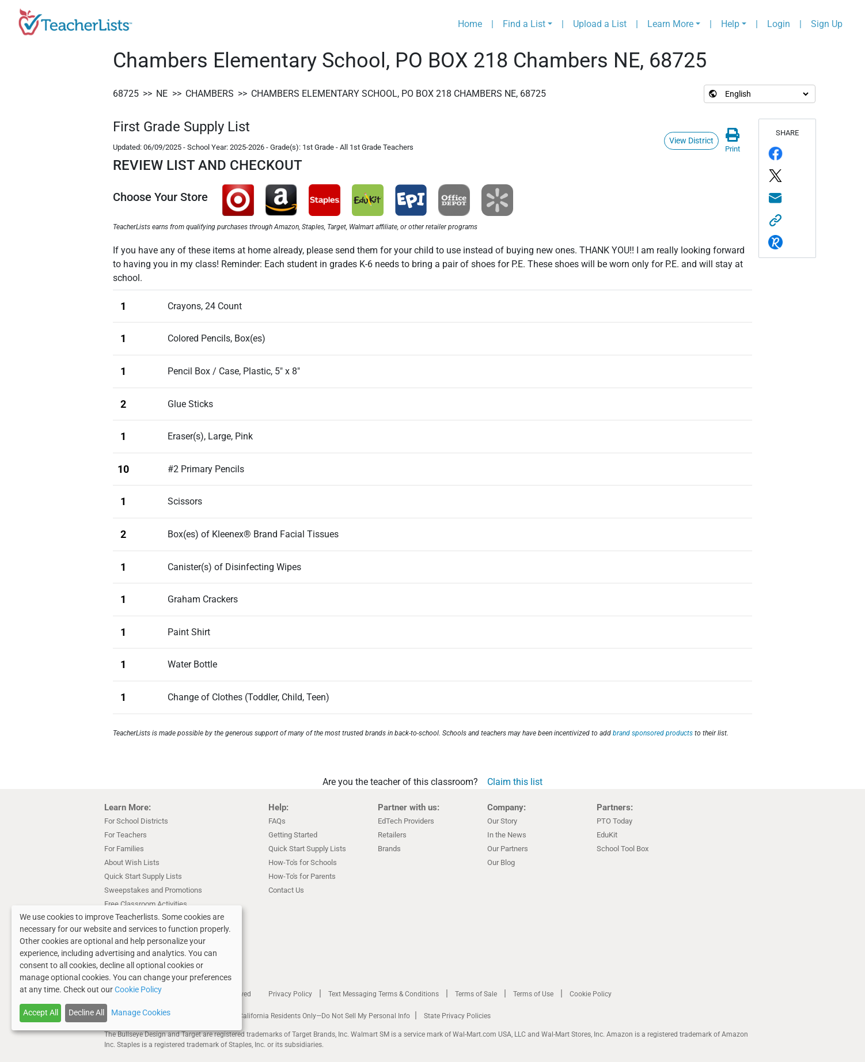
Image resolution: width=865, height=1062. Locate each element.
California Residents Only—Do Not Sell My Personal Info (324, 1016)
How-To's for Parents (302, 876)
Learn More (670, 23)
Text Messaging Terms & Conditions (383, 994)
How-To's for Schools (302, 862)
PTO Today (614, 821)
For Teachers (125, 834)
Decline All (86, 1012)
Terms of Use (533, 994)
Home (470, 23)
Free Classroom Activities (145, 904)
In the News (506, 834)
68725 (126, 93)
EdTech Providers (406, 821)
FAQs (277, 821)
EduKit (607, 834)
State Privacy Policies (457, 1016)
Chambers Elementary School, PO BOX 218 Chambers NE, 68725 (398, 93)
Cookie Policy (591, 994)
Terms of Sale (476, 994)
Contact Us (286, 890)
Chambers (209, 93)
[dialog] (127, 967)
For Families (124, 848)
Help (730, 23)
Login (778, 23)
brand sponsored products (653, 733)
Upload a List (600, 23)
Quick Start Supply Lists (143, 876)
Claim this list (514, 781)
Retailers (392, 834)
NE (162, 93)
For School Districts (136, 821)
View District (691, 140)
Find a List (524, 23)
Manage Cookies (140, 1012)
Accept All (40, 1012)
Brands (389, 848)
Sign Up (827, 23)
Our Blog (501, 862)
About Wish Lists (132, 862)
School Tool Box (622, 848)
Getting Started (292, 834)
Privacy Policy (290, 994)
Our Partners (507, 848)
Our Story (502, 821)
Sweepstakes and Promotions (153, 890)
